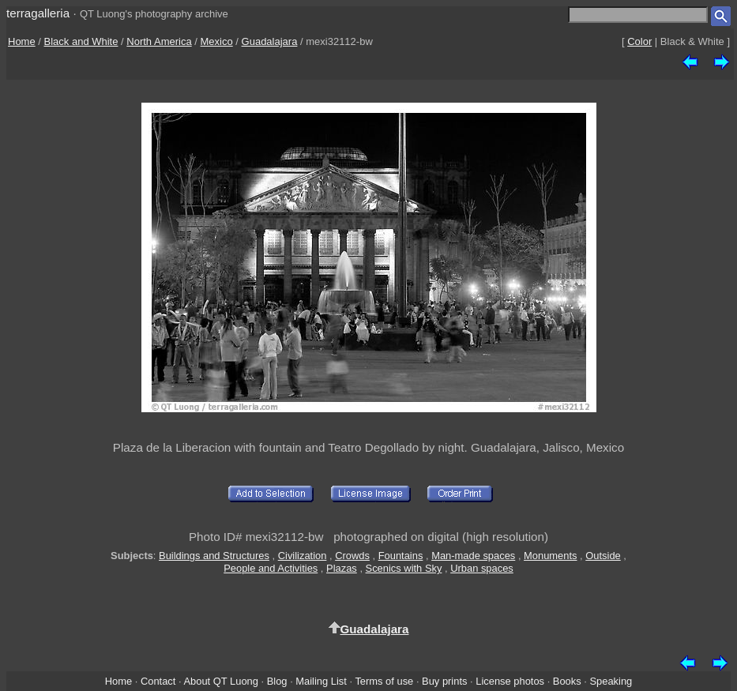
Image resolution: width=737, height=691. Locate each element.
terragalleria (38, 13)
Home (22, 41)
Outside (602, 555)
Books (567, 681)
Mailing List (321, 681)
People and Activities (271, 568)
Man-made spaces (473, 555)
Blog (277, 681)
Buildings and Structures (214, 555)
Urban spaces (481, 568)
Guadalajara (270, 41)
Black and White (81, 41)
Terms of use (384, 681)
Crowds (352, 555)
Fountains (400, 555)
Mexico (217, 41)
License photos (510, 681)
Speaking (610, 681)
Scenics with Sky (404, 568)
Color (639, 41)
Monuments (550, 555)
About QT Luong (220, 681)
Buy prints (444, 681)
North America (158, 41)
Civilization (302, 555)
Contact (158, 681)
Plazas (341, 568)
